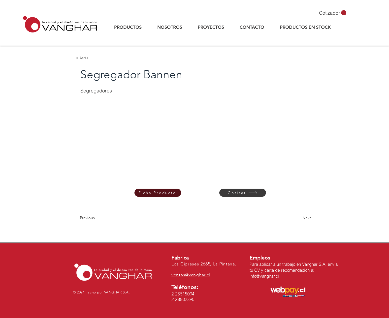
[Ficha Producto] (157, 193)
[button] (332, 13)
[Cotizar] (242, 193)
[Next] (298, 218)
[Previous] (96, 218)
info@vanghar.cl (264, 276)
